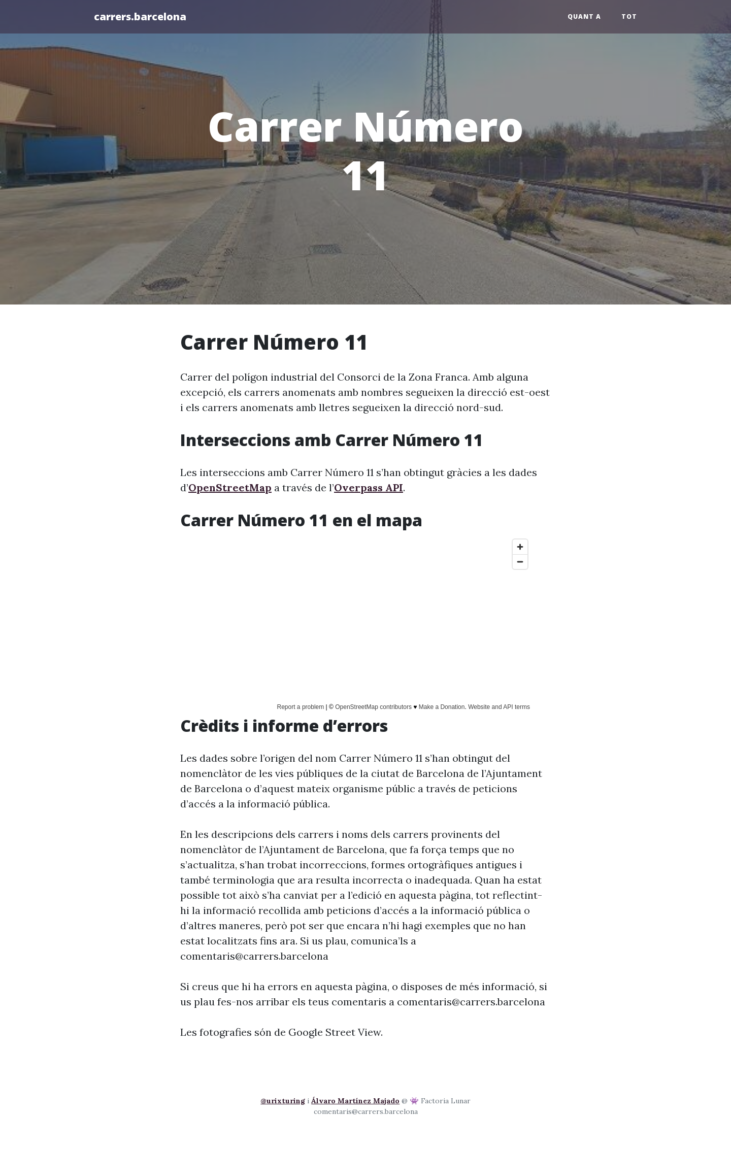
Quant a (584, 16)
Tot (629, 16)
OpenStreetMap (230, 487)
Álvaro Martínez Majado (355, 1100)
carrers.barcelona (140, 16)
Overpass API (368, 487)
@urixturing (282, 1100)
